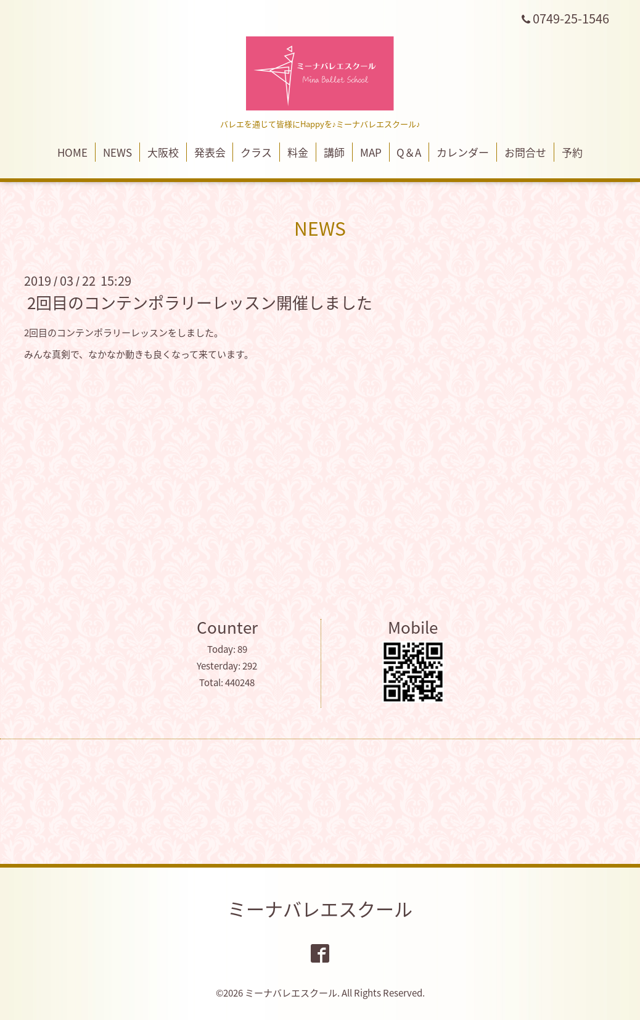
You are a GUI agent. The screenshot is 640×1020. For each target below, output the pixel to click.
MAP (371, 152)
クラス (256, 152)
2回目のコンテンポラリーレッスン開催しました (199, 302)
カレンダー (463, 152)
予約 (572, 152)
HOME (72, 152)
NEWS (117, 152)
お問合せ (525, 152)
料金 (297, 152)
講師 (334, 152)
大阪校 (163, 152)
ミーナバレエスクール (320, 909)
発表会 (210, 152)
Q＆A (408, 152)
